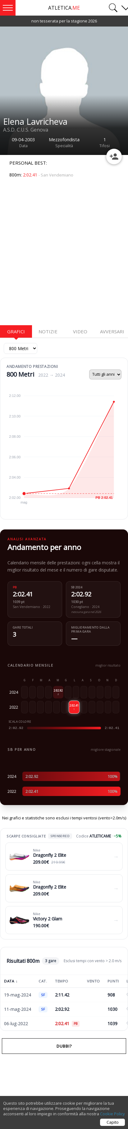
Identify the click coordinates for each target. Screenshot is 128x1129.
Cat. (43, 981)
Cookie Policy (112, 1114)
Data (11, 981)
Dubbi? (64, 1046)
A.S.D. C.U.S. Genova (25, 129)
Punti (113, 981)
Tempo (61, 981)
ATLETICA (64, 7)
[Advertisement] (64, 254)
